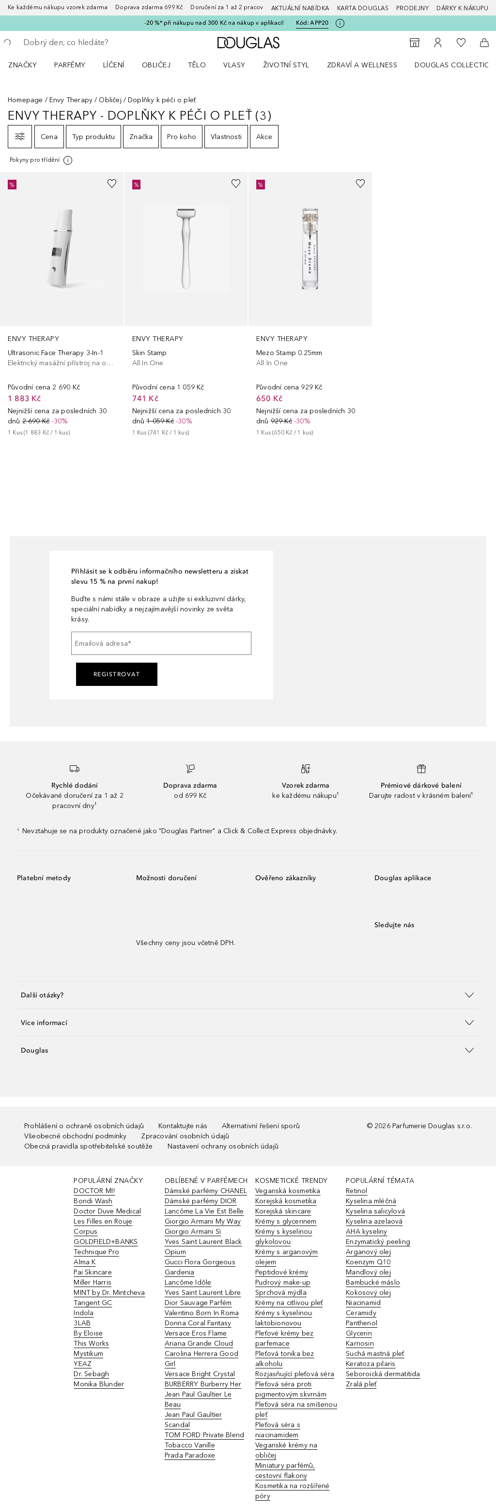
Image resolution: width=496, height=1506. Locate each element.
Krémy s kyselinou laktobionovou (283, 1318)
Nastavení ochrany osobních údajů (223, 1146)
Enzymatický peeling (378, 1242)
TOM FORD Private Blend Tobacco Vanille (204, 1440)
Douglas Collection (455, 65)
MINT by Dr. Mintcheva (109, 1293)
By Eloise (88, 1333)
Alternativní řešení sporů (261, 1126)
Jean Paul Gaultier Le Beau (198, 1399)
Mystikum (88, 1354)
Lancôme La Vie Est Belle (204, 1211)
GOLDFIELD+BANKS (106, 1242)
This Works (91, 1343)
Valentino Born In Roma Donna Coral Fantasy (202, 1318)
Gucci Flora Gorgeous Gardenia (200, 1267)
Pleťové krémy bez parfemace (284, 1338)
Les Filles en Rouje (103, 1221)
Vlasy (234, 65)
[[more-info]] (42, 160)
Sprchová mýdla (281, 1293)
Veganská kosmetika (288, 1191)
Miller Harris (92, 1282)
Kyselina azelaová (374, 1221)
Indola (83, 1313)
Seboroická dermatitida (383, 1374)
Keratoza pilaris (370, 1364)
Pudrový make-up (282, 1282)
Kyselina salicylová (375, 1211)
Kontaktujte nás (182, 1126)
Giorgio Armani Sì (193, 1231)
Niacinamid (363, 1303)
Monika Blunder (99, 1384)
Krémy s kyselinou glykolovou (283, 1236)
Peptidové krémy (281, 1272)
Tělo (197, 65)
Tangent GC (93, 1303)
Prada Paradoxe (190, 1455)
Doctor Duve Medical (107, 1211)
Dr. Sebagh (91, 1374)
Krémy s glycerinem (286, 1221)
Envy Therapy (71, 100)
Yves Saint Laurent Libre (203, 1293)
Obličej (156, 65)
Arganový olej (368, 1252)
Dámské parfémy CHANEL (206, 1191)
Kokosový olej (368, 1293)
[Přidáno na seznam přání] (112, 183)
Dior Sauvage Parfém (198, 1303)
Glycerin (359, 1333)
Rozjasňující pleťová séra (294, 1374)
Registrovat (116, 674)
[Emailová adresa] (161, 643)
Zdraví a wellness (362, 65)
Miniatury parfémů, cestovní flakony (285, 1470)
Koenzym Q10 (368, 1262)
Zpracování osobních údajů (185, 1136)
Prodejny (412, 8)
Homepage (25, 100)
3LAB (82, 1323)
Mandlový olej (368, 1272)
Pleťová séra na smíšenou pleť (296, 1409)
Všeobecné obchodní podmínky (75, 1136)
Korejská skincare (283, 1211)
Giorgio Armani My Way (203, 1221)
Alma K (84, 1262)
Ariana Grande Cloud (199, 1343)
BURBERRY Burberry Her (203, 1384)
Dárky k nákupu (462, 8)
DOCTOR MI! (94, 1191)
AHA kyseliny (366, 1231)
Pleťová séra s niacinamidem (277, 1430)
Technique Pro (96, 1252)
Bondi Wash (93, 1201)
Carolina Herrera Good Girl (201, 1359)
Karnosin (360, 1343)
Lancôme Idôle (188, 1282)
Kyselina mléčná (371, 1201)
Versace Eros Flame (196, 1333)
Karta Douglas (363, 8)
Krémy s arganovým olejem (286, 1257)
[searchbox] (92, 42)
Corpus (85, 1231)
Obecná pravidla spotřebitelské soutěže (88, 1146)
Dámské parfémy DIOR (201, 1201)
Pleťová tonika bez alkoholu (284, 1359)
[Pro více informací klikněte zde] (340, 23)
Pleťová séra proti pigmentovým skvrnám (290, 1389)
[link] (62, 304)
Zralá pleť (361, 1384)
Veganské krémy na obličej (286, 1450)
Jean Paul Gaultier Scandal (193, 1420)
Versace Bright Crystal (200, 1374)
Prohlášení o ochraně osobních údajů (84, 1126)
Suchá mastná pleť (375, 1354)
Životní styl (286, 65)
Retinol (356, 1191)
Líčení (113, 65)
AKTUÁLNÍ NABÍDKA (300, 8)
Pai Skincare (92, 1272)
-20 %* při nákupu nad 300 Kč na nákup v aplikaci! (214, 22)
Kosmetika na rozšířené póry (292, 1491)
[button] (248, 995)
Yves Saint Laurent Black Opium (203, 1247)
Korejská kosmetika (286, 1201)
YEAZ (83, 1364)
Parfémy (70, 65)
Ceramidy (361, 1313)
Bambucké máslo (373, 1282)
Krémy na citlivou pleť (289, 1303)
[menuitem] (28, 65)
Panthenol (361, 1323)
